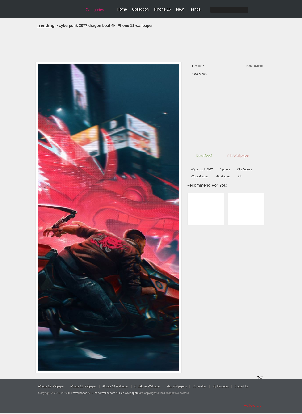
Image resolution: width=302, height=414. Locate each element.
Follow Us (252, 405)
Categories (95, 10)
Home (122, 9)
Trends (194, 9)
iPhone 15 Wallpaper (51, 386)
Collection (140, 9)
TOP (260, 377)
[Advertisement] (151, 44)
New (180, 9)
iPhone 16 (162, 9)
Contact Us (241, 386)
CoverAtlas (199, 386)
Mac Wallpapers (177, 386)
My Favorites (220, 386)
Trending (46, 25)
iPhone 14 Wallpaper (115, 386)
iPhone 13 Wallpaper (83, 386)
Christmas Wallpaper (147, 386)
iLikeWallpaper (77, 393)
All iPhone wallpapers (101, 393)
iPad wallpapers (129, 393)
